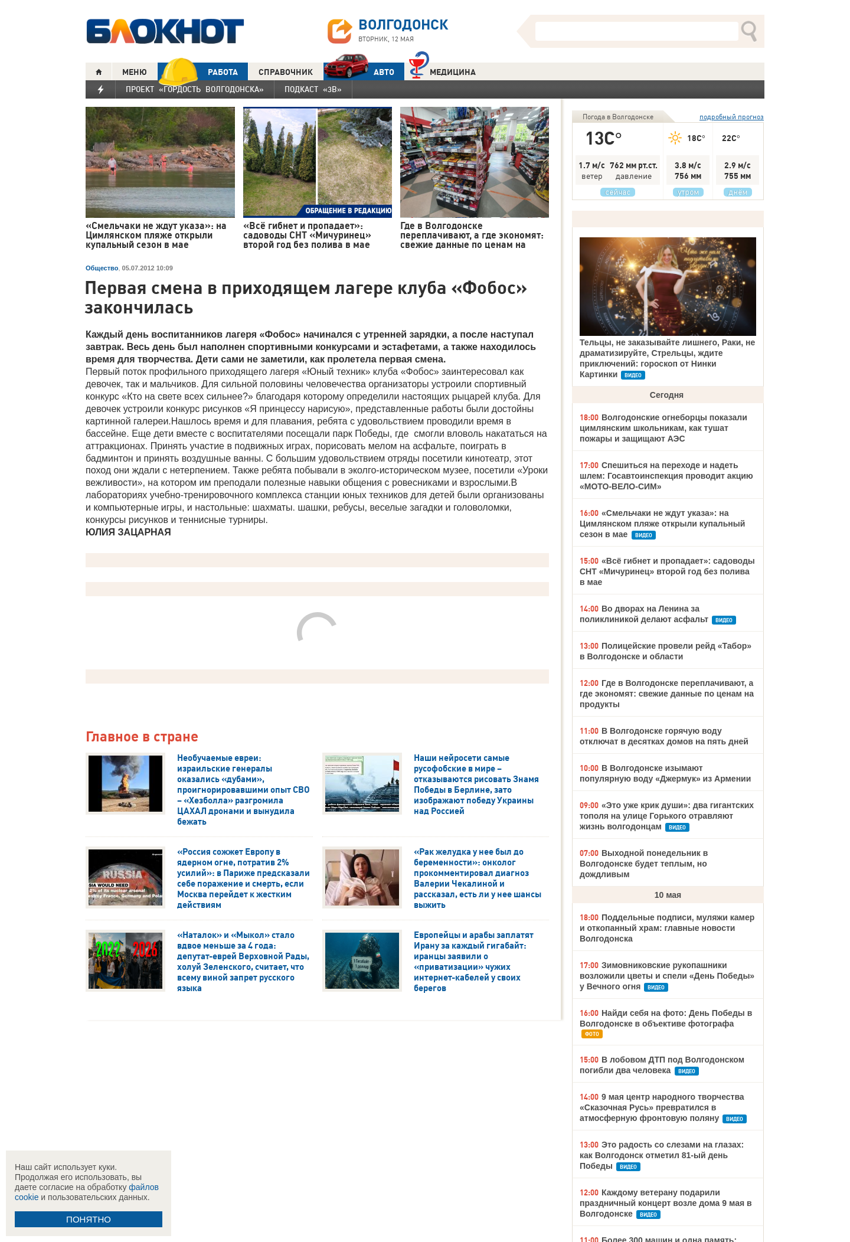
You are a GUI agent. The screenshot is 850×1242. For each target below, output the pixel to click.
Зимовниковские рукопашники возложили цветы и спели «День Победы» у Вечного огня (667, 975)
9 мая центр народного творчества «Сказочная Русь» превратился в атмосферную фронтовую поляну (662, 1107)
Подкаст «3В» (313, 89)
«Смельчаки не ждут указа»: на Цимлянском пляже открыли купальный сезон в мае (662, 523)
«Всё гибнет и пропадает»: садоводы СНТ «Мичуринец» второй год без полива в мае (667, 571)
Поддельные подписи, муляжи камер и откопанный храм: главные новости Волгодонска (667, 928)
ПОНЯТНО (88, 1219)
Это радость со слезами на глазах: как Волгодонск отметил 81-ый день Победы (662, 1155)
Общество (102, 268)
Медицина (442, 71)
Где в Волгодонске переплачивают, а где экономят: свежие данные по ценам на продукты (667, 693)
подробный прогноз (731, 116)
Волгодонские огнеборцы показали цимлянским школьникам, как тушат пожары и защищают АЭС (663, 428)
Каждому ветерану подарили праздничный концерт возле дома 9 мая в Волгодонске (666, 1203)
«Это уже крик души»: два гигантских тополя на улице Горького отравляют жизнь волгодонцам (667, 815)
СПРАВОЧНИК (286, 72)
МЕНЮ (134, 72)
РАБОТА (198, 72)
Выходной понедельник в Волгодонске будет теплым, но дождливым (644, 863)
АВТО (358, 72)
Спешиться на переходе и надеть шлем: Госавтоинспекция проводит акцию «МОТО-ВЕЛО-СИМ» (666, 475)
